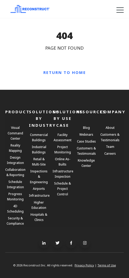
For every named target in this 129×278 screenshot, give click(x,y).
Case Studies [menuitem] (86, 141)
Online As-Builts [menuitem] (62, 161)
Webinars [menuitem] (86, 134)
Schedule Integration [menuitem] (15, 184)
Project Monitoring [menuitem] (62, 149)
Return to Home (64, 72)
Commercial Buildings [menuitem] (39, 137)
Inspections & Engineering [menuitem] (39, 176)
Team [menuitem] (110, 146)
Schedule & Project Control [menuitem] (62, 188)
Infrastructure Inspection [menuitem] (63, 173)
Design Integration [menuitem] (15, 160)
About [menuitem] (110, 127)
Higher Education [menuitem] (39, 205)
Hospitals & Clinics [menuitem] (38, 217)
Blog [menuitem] (86, 127)
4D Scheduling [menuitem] (15, 208)
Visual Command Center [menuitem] (15, 132)
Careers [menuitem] (110, 153)
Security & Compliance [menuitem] (15, 220)
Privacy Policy (84, 265)
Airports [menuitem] (39, 188)
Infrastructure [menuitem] (39, 195)
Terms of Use (106, 265)
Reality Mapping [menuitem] (15, 148)
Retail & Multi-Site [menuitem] (39, 161)
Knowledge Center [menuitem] (86, 163)
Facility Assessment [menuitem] (62, 137)
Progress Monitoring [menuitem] (15, 196)
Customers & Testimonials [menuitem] (86, 151)
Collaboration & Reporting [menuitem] (15, 172)
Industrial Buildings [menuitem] (39, 149)
